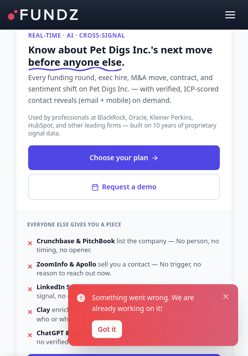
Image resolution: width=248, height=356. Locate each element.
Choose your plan (124, 157)
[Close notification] (223, 289)
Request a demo (123, 186)
